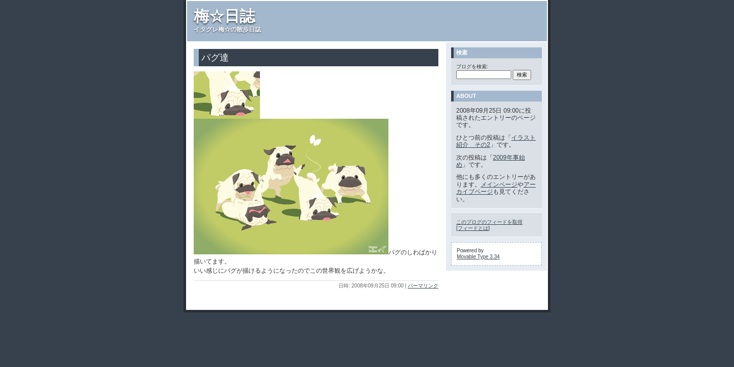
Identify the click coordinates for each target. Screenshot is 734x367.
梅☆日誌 (224, 16)
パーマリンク (423, 286)
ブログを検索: (472, 66)
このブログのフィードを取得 (489, 222)
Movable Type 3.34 (478, 256)
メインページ (499, 184)
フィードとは (473, 228)
